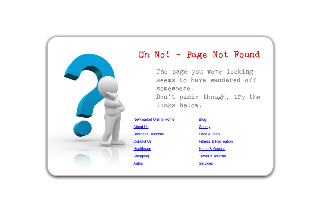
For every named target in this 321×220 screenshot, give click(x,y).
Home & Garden (212, 149)
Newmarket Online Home (153, 119)
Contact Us (142, 141)
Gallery (204, 127)
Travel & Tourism (212, 156)
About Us (140, 127)
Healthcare (142, 149)
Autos (138, 163)
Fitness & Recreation (216, 141)
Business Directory (148, 134)
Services (206, 163)
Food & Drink (209, 134)
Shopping (141, 156)
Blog (202, 119)
